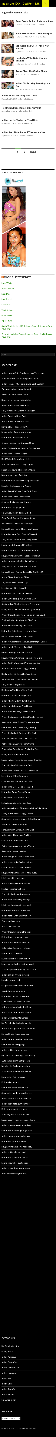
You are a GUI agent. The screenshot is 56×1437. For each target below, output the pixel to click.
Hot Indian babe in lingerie (13, 1141)
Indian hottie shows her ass (14, 1050)
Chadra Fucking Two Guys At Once (17, 443)
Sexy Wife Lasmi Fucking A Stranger (18, 410)
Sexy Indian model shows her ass (16, 1093)
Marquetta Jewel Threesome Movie (18, 469)
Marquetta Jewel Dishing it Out (16, 695)
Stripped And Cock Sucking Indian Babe (19, 378)
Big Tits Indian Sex (10, 1346)
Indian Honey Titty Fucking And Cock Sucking (22, 383)
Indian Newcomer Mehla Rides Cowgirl (19, 561)
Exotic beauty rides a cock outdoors (18, 1120)
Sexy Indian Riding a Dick (12, 684)
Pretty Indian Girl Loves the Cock (17, 765)
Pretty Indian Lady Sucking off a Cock (18, 733)
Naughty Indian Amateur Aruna (16, 486)
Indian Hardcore (8, 1373)
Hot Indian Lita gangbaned (13, 507)
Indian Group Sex (9, 1362)
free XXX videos (18, 1429)
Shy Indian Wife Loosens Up (14, 582)
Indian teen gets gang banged (15, 1103)
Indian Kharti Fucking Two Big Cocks (18, 700)
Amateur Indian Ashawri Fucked (16, 502)
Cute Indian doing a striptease (15, 1060)
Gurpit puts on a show (11, 953)
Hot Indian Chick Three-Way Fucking (18, 727)
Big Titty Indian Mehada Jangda (16, 1023)
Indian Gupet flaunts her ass (14, 1017)
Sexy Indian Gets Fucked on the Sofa (18, 566)
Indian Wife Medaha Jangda (14, 453)
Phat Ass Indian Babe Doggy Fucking (18, 668)
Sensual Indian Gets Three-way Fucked (19, 529)
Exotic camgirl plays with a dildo (16, 867)
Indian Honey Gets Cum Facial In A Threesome (23, 373)
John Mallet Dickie (26, 99)
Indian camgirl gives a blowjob (15, 974)
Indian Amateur (8, 1357)
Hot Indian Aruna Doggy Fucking (16, 792)
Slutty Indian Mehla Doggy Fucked (17, 813)
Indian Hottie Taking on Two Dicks (19, 120)
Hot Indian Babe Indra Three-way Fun (21, 107)
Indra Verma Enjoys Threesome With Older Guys (24, 808)
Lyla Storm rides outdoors (13, 878)
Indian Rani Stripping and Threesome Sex (23, 132)
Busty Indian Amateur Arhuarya (16, 432)
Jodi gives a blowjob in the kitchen (17, 1007)
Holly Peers (6, 315)
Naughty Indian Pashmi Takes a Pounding (20, 555)
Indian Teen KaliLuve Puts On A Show (19, 491)
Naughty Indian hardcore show (15, 1066)
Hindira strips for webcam (13, 889)
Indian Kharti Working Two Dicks (19, 95)
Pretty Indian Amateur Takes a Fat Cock (20, 738)
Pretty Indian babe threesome (15, 894)
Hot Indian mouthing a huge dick (16, 1130)
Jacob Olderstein (37, 24)
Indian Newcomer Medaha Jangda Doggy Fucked (24, 641)
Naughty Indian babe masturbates (17, 985)
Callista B (5, 304)
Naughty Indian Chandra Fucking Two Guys (21, 657)
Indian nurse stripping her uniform (17, 862)
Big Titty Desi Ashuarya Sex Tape (17, 636)
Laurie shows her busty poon (14, 1163)
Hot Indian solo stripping (12, 1044)
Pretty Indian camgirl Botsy (14, 1173)
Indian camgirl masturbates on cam (17, 856)
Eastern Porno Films (29, 1429)
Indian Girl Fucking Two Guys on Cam (18, 598)
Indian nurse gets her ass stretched (18, 1028)
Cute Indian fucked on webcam (15, 948)
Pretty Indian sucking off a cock (16, 931)
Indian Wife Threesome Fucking (16, 835)
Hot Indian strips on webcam (14, 1087)
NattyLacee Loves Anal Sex (14, 475)
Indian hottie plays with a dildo (15, 883)
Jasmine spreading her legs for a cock (18, 969)
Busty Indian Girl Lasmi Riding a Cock (18, 674)
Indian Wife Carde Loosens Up (15, 496)
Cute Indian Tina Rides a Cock (15, 797)
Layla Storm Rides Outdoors (14, 776)
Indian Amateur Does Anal (13, 416)
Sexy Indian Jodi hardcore (13, 1077)
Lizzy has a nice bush (10, 980)
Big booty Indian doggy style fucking (18, 1055)
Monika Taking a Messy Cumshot (16, 652)
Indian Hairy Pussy (10, 1367)
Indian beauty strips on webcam (16, 1098)
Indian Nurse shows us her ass (15, 1136)
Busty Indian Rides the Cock (14, 754)
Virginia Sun (7, 310)
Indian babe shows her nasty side (17, 1039)
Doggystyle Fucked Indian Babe (16, 400)
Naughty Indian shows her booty (16, 1146)
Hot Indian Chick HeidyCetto (15, 437)
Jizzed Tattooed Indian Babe (14, 394)
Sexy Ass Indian (8, 1399)
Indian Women (8, 1394)
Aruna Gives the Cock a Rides (31, 71)
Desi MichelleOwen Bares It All (15, 459)
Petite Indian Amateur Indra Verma (17, 743)
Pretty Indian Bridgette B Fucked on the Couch (23, 615)
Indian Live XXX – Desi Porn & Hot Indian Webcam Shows (21, 3)
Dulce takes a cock (10, 1082)
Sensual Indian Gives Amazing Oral (17, 829)
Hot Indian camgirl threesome (15, 996)
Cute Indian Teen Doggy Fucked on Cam (20, 749)
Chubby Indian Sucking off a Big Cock (18, 620)
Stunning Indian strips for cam (15, 1114)
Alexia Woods (7, 288)
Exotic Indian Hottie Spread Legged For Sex (21, 760)
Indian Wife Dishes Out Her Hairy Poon (19, 770)
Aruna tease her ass (10, 926)
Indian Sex (6, 1378)
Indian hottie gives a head (13, 1152)
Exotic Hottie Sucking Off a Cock (16, 545)
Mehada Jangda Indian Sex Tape (16, 803)
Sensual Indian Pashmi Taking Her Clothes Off (22, 572)
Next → (34, 152)
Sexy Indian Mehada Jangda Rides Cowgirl (20, 819)
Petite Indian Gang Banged (14, 824)
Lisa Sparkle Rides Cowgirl (13, 588)
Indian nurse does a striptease (15, 1168)
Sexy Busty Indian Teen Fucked (16, 512)
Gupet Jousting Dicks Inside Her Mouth (20, 550)
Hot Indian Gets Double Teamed (16, 593)
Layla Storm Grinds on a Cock (15, 840)
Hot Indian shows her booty (14, 1157)
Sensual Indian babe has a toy (15, 1034)
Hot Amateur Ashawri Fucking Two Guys (20, 480)
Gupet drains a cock (10, 921)
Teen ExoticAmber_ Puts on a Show (34, 21)
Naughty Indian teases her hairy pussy (19, 872)
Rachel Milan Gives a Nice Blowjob (34, 33)
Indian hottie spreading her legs (16, 1125)
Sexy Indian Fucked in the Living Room (19, 539)
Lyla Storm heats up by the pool (16, 905)
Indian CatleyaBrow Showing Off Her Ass (20, 448)
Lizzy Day (5, 294)
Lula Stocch (6, 299)
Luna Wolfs (6, 283)
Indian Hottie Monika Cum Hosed (16, 706)
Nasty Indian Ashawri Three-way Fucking (20, 609)
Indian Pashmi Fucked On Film (15, 421)
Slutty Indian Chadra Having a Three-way (20, 604)
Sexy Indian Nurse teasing (13, 851)
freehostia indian (6, 1429)
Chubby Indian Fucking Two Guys (17, 781)
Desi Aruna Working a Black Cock (16, 690)
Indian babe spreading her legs (15, 899)
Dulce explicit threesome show (15, 958)
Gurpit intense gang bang (13, 991)
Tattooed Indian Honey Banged (16, 389)
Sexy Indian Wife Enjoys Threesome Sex (20, 722)
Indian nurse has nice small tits (15, 942)
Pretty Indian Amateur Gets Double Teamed (22, 717)
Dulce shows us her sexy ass (14, 937)
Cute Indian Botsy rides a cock (15, 1001)
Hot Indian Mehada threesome (15, 910)
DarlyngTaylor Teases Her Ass (15, 426)
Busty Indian (7, 1351)
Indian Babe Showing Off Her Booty (18, 711)
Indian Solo (6, 1383)
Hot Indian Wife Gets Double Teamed (19, 534)
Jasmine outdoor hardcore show (16, 1071)
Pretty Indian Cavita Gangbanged (17, 464)
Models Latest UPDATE (17, 277)
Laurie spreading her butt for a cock (17, 964)
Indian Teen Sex (9, 1389)
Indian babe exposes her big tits (16, 1012)
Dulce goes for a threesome (14, 1109)
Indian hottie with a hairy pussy (16, 915)
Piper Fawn (6, 320)
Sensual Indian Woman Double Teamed (19, 679)
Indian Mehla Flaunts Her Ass (15, 405)
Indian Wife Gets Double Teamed (17, 786)
